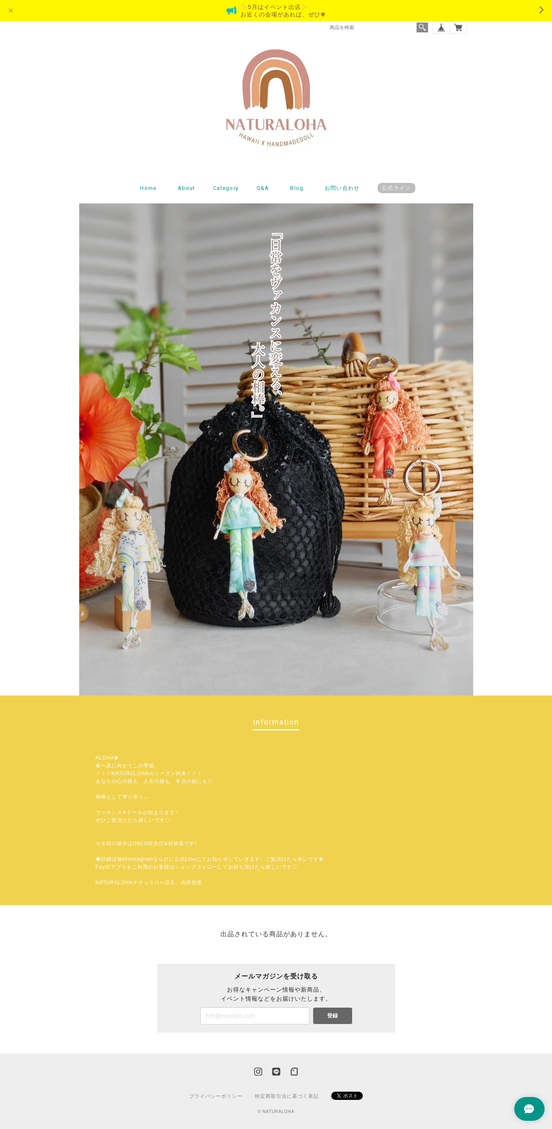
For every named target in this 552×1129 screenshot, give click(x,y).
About (186, 188)
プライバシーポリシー (216, 1096)
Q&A (263, 188)
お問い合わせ (342, 188)
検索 (422, 27)
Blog (296, 188)
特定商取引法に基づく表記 (287, 1096)
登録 (332, 1016)
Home (148, 188)
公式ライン (396, 188)
